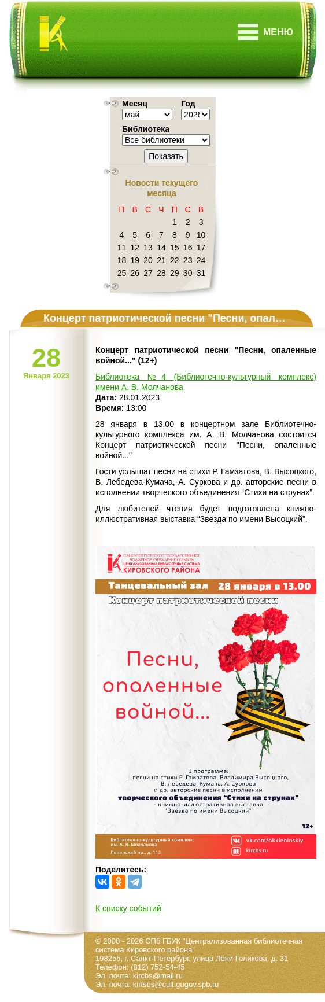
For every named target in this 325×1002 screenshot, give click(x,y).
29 (174, 273)
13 (148, 247)
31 (201, 273)
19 (134, 260)
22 (174, 260)
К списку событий (128, 908)
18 (122, 260)
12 (134, 247)
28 (161, 273)
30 (188, 273)
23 (188, 260)
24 (201, 260)
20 (148, 260)
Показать (166, 156)
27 (148, 273)
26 (134, 273)
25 (122, 273)
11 (122, 247)
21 (161, 260)
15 (174, 247)
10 (201, 235)
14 (161, 247)
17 (201, 247)
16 (188, 247)
